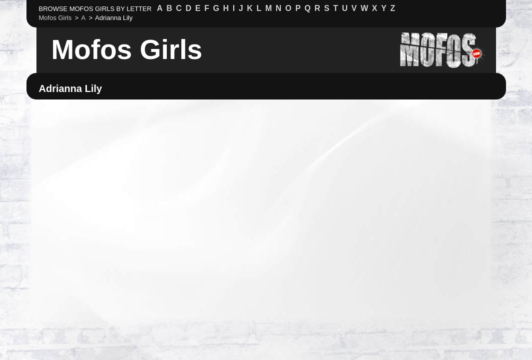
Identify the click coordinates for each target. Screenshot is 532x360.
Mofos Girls (127, 49)
